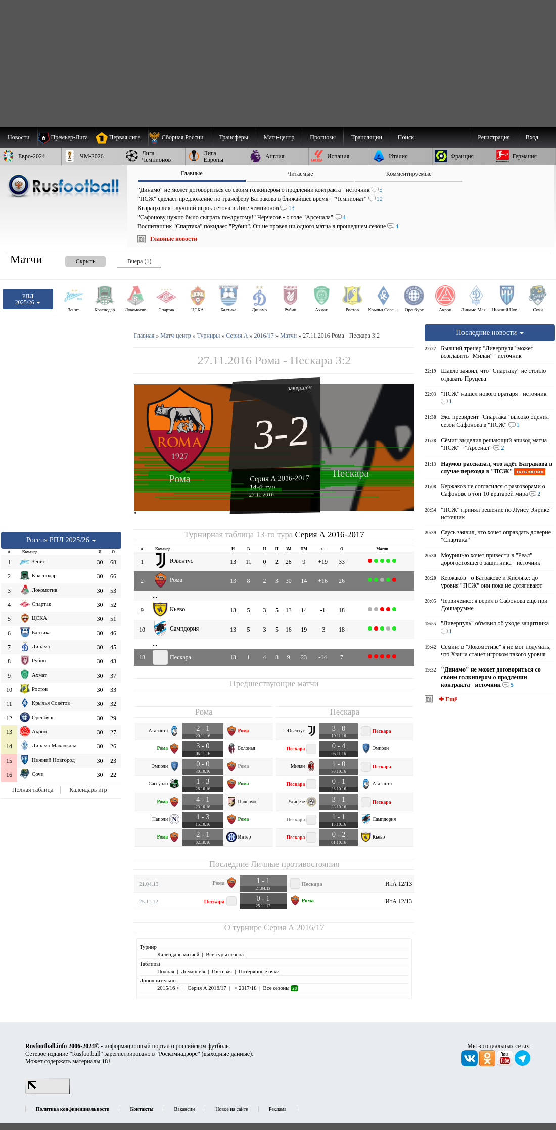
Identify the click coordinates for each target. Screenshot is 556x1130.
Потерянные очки (259, 971)
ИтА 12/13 (398, 883)
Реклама (278, 1109)
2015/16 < (169, 988)
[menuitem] (179, 137)
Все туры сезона (225, 954)
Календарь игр (88, 789)
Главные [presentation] (192, 173)
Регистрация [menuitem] (494, 137)
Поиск (406, 137)
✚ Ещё (447, 699)
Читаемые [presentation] (300, 173)
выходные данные (227, 1053)
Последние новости (490, 332)
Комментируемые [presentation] (409, 173)
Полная (165, 971)
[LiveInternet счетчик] (47, 1092)
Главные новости (173, 238)
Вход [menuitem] (532, 137)
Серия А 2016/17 (294, 927)
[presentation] (75, 259)
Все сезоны (280, 988)
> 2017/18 (245, 988)
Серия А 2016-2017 (279, 477)
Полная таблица (32, 789)
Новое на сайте (231, 1109)
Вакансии (184, 1109)
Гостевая (222, 971)
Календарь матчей (178, 954)
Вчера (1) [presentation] (139, 261)
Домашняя (193, 971)
